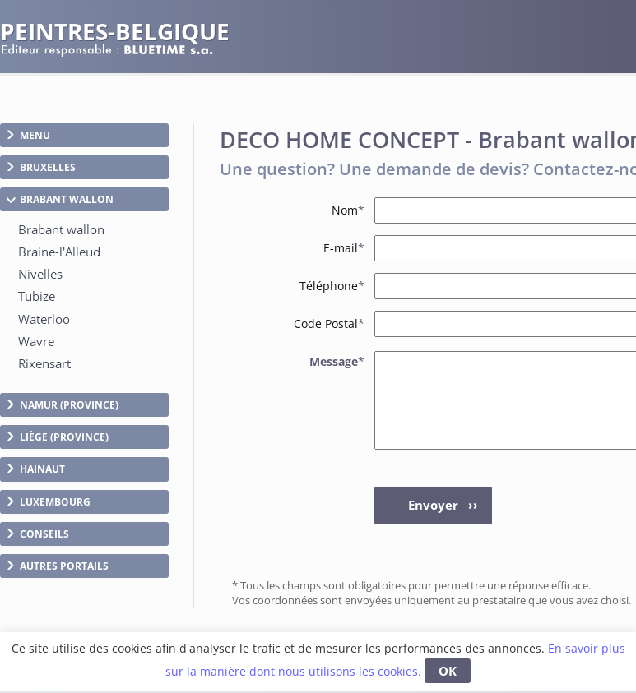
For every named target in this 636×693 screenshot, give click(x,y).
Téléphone (331, 285)
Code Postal (329, 323)
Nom (348, 210)
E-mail (343, 248)
